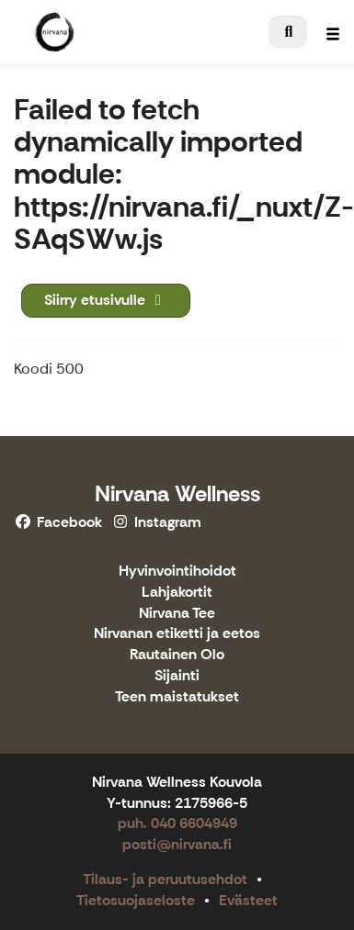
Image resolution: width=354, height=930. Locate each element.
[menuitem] (287, 32)
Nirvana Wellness (177, 493)
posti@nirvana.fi (177, 844)
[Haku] (287, 32)
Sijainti (177, 676)
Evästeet (248, 900)
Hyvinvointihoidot (177, 571)
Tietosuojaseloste (135, 900)
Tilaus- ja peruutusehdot (165, 879)
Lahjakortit (177, 592)
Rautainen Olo (177, 655)
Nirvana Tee (177, 613)
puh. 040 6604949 (177, 823)
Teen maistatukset (177, 697)
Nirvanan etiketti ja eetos (177, 634)
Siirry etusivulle (105, 299)
